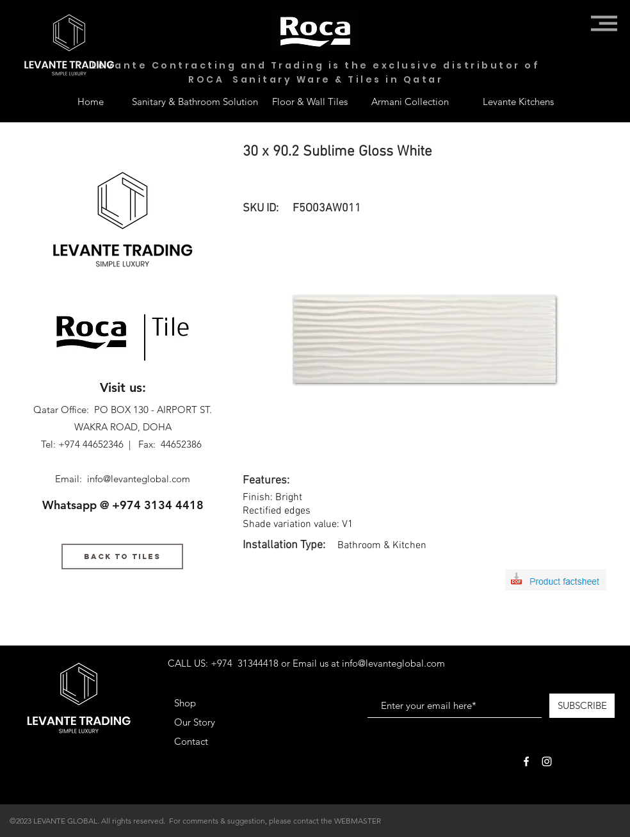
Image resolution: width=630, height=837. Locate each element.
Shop (185, 703)
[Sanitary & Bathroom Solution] (195, 101)
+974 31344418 (245, 663)
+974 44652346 (91, 444)
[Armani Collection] (409, 101)
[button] (604, 23)
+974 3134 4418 (158, 505)
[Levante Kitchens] (518, 101)
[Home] (90, 101)
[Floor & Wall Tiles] (309, 101)
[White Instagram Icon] (546, 761)
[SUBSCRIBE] (582, 706)
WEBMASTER (357, 820)
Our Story (194, 722)
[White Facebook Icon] (526, 761)
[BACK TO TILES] (122, 556)
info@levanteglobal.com (138, 479)
